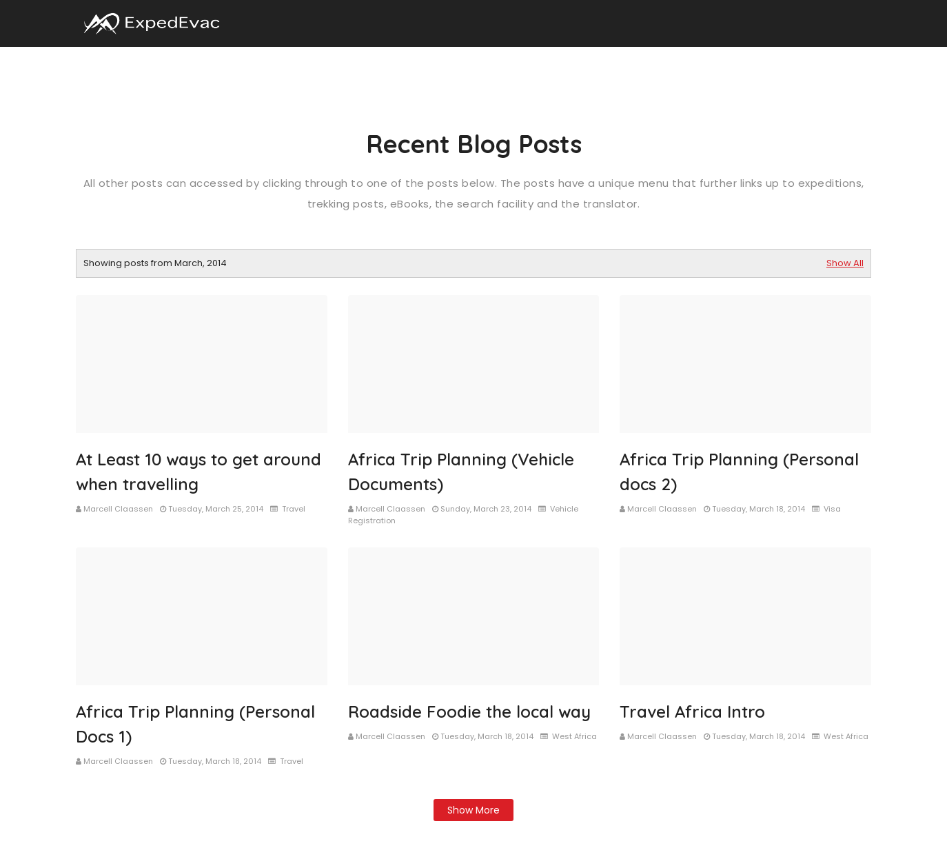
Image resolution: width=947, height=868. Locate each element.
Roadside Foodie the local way (469, 711)
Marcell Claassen (118, 508)
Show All (845, 263)
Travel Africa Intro (692, 711)
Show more (473, 810)
